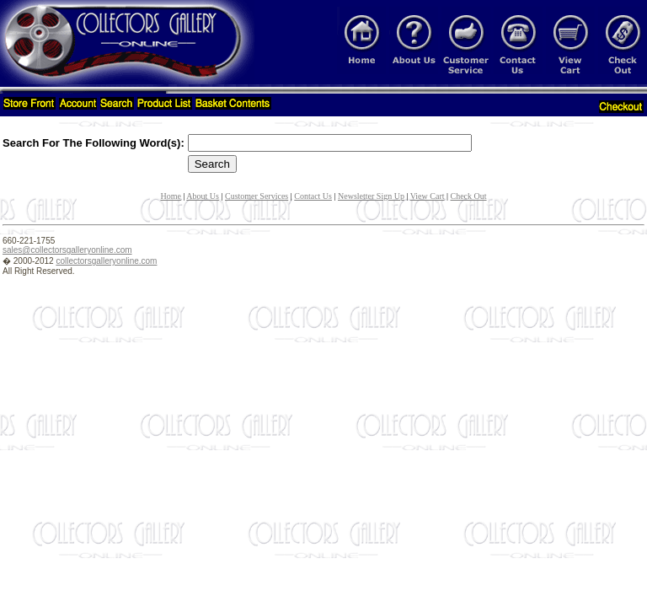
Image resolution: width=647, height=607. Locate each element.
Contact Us (313, 196)
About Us (202, 196)
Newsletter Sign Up (371, 196)
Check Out (469, 196)
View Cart (427, 196)
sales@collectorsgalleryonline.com (67, 250)
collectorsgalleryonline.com (106, 261)
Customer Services (256, 196)
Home (170, 196)
